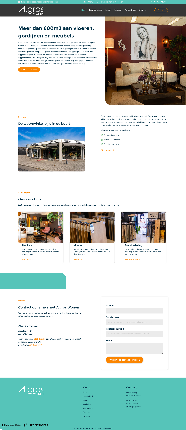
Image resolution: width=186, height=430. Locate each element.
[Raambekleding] (133, 260)
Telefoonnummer (114, 329)
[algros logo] (33, 10)
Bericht (109, 341)
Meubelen (118, 10)
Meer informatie (108, 150)
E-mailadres (111, 317)
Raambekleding (95, 10)
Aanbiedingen (130, 10)
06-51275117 (131, 401)
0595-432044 (39, 339)
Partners (86, 416)
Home (83, 10)
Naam (108, 306)
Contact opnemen (29, 70)
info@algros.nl (35, 345)
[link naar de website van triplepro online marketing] (11, 425)
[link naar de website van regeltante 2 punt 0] (35, 425)
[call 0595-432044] (158, 2)
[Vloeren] (78, 260)
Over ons (142, 10)
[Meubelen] (28, 260)
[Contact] (161, 10)
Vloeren (108, 10)
